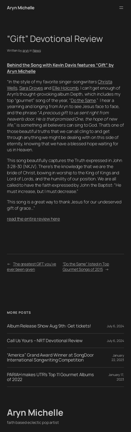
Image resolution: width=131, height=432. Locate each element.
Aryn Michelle (20, 8)
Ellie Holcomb (65, 88)
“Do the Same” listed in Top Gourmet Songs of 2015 (86, 266)
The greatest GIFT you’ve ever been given (31, 266)
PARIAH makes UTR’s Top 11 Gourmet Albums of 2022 (50, 377)
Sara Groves (31, 88)
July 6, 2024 (115, 326)
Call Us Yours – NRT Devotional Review (45, 340)
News (37, 50)
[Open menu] (121, 7)
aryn (26, 50)
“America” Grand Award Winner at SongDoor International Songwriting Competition (50, 358)
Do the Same (83, 100)
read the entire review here (33, 219)
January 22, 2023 (117, 357)
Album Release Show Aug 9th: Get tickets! (49, 326)
